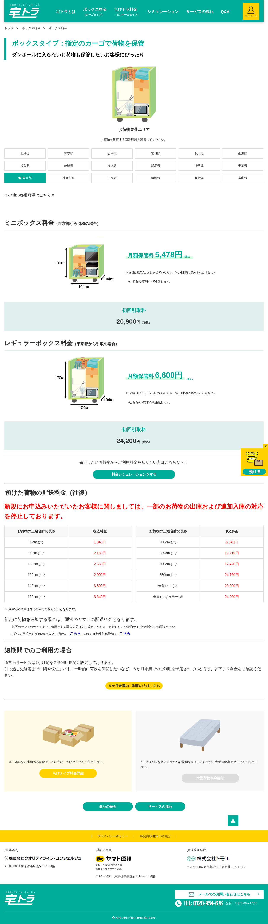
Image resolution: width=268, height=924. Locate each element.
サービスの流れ (160, 806)
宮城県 (155, 153)
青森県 (68, 153)
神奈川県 (68, 178)
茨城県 (68, 165)
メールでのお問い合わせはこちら (224, 894)
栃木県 (112, 165)
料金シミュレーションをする (134, 474)
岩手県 (112, 153)
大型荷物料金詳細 (210, 778)
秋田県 (199, 153)
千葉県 (242, 165)
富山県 (242, 178)
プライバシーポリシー (113, 836)
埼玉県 (199, 165)
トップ (8, 28)
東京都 (27, 178)
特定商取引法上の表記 (155, 836)
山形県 (242, 153)
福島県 (25, 165)
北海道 (25, 153)
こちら (75, 633)
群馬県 (155, 165)
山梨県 (112, 178)
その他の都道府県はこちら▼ (29, 195)
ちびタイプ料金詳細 (68, 773)
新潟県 (155, 178)
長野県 (199, 178)
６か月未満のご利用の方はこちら (134, 686)
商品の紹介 (107, 806)
